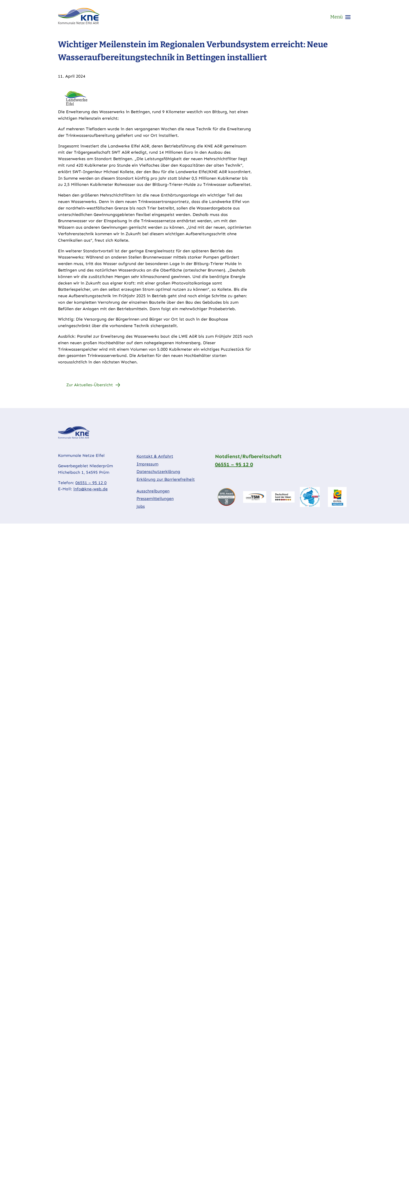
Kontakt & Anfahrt (155, 456)
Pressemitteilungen (155, 498)
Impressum (147, 464)
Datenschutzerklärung (158, 471)
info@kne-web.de (90, 488)
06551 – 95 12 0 (91, 482)
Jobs (141, 506)
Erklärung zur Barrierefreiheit (166, 479)
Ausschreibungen (153, 491)
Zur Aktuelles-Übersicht (89, 384)
